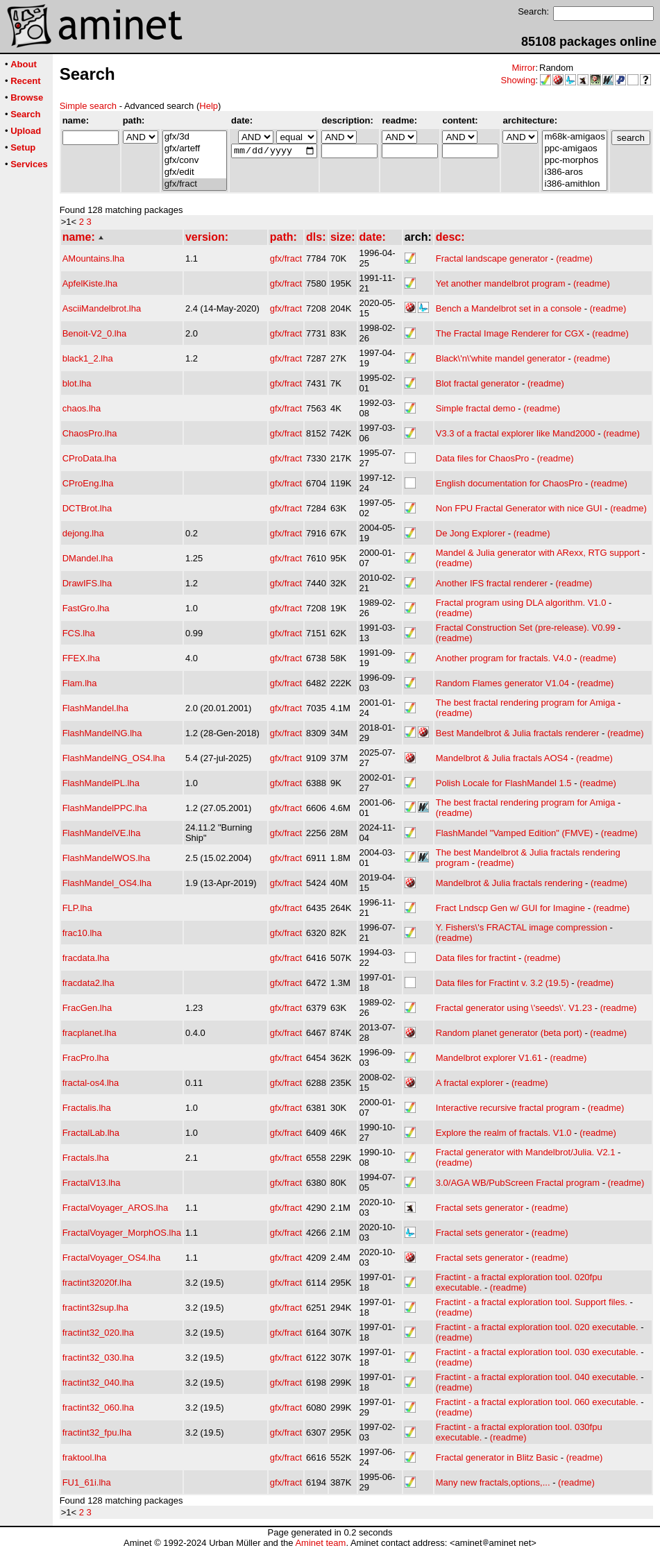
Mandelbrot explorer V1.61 (489, 1058)
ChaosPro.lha (89, 433)
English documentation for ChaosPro (509, 483)
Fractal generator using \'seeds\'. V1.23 (514, 1008)
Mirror (523, 67)
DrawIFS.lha (87, 583)
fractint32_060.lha (98, 1407)
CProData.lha (89, 458)
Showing (518, 80)
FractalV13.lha (91, 1182)
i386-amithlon (574, 184)
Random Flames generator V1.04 (502, 683)
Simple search (88, 106)
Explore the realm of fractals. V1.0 (504, 1133)
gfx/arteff (194, 149)
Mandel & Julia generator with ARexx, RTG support (538, 552)
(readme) (574, 258)
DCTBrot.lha (87, 508)
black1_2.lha (87, 358)
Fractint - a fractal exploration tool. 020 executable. (537, 1327)
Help (208, 106)
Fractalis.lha (86, 1108)
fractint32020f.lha (97, 1282)
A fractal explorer (470, 1083)
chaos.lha (81, 408)
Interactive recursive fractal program (507, 1108)
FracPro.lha (85, 1058)
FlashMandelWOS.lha (106, 858)
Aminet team (320, 1543)
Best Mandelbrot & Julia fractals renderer (518, 733)
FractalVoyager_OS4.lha (111, 1257)
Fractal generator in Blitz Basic (497, 1457)
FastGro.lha (86, 608)
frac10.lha (82, 933)
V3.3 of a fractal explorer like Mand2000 (515, 433)
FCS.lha (78, 633)
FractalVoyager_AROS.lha (115, 1207)
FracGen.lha (87, 1008)
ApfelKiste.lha (90, 283)
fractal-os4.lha (90, 1083)
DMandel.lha (87, 558)
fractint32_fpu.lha (97, 1432)
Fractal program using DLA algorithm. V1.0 (521, 602)
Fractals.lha (85, 1158)
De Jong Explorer (470, 533)
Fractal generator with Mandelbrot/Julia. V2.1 (526, 1152)
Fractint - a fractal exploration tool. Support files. (531, 1302)
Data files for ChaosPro (482, 458)
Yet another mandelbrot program (501, 283)
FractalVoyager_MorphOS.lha (121, 1232)
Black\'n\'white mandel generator (501, 358)
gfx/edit (194, 172)
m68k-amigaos (574, 137)
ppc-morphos (574, 161)
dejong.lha (83, 533)
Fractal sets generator (479, 1207)
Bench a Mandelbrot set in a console (509, 308)
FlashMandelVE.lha (101, 833)
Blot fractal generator (478, 383)
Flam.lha (79, 683)
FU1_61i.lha (86, 1482)
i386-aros (574, 172)
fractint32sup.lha (95, 1307)
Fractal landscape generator (492, 258)
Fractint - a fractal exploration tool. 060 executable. (537, 1402)
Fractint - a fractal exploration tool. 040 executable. (537, 1377)
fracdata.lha (86, 958)
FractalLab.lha (90, 1133)
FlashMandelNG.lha (102, 733)
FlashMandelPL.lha (100, 783)
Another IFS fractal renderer (492, 583)
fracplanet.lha (89, 1033)
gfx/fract (194, 184)
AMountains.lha (93, 258)
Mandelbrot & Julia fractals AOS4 (502, 758)
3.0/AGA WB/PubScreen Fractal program (518, 1182)
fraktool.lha (84, 1457)
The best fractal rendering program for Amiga (526, 702)
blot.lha (77, 383)
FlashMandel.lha (95, 708)
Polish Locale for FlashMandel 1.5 (504, 783)
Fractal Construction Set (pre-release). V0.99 (526, 627)
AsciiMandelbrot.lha (101, 308)
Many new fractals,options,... (493, 1482)
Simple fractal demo (476, 408)
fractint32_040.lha (98, 1382)
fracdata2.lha (88, 983)
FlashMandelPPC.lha (104, 808)
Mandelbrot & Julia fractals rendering (509, 883)
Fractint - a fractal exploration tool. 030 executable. (537, 1352)
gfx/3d (194, 137)
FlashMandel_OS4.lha (107, 883)
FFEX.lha (81, 658)
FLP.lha (77, 908)
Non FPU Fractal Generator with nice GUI (519, 508)
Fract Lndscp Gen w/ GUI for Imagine (510, 908)
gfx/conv (194, 161)
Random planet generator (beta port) (509, 1033)
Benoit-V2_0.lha (94, 333)
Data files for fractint (476, 958)
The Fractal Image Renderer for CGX (510, 333)
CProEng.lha (88, 483)
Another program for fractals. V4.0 (504, 658)
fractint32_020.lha (98, 1332)
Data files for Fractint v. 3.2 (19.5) (502, 983)
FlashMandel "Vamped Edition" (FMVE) (514, 833)
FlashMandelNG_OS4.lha (113, 758)
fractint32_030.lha (98, 1357)
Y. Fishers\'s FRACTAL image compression (521, 927)
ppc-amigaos (574, 149)
